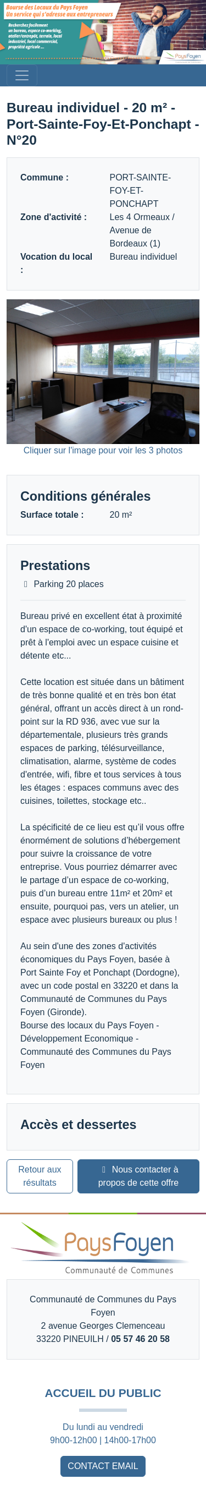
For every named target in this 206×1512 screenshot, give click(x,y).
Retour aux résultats (39, 1176)
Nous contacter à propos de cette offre (138, 1176)
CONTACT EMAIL (103, 1466)
